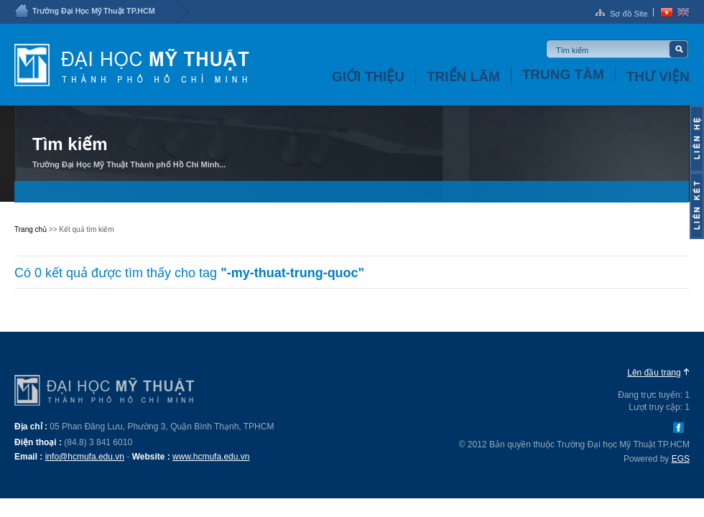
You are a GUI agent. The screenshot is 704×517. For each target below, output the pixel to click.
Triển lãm (463, 76)
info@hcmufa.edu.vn (84, 457)
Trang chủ (30, 229)
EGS (681, 459)
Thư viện (658, 76)
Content (697, 139)
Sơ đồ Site (629, 13)
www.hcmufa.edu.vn (210, 457)
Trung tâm (563, 74)
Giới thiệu (368, 76)
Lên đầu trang (653, 373)
